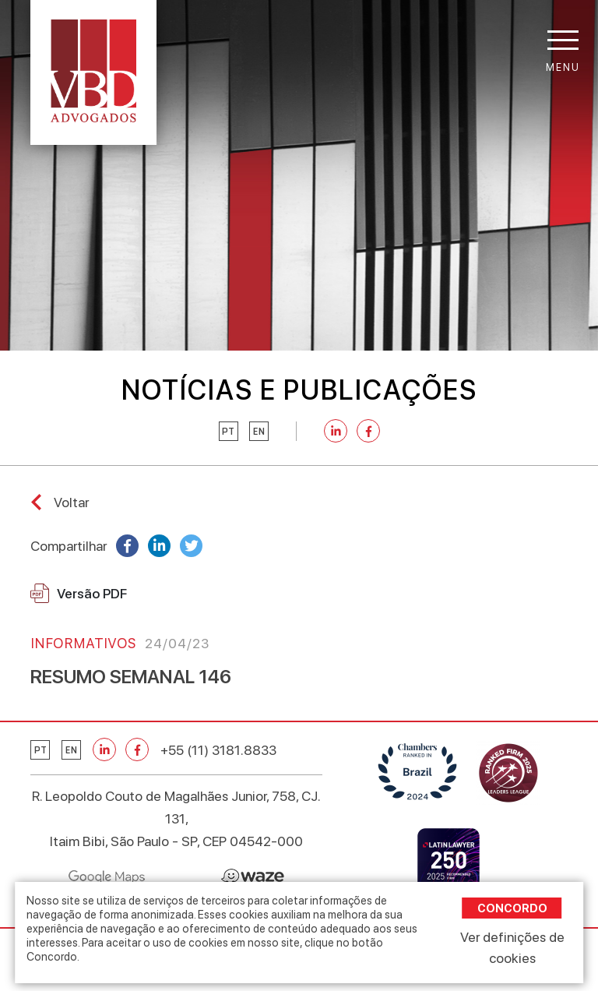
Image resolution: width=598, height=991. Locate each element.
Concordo (512, 908)
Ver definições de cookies (512, 947)
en (259, 432)
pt (228, 432)
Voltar (71, 502)
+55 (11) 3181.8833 (218, 750)
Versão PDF (78, 593)
